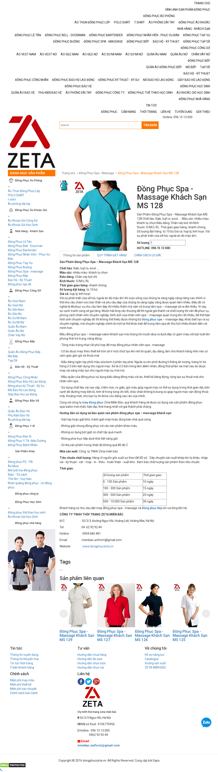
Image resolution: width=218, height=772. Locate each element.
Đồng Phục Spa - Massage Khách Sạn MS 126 (152, 635)
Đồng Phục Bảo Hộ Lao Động (27, 381)
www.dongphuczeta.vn (98, 546)
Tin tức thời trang (21, 663)
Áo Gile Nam (16, 309)
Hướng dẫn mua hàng (91, 654)
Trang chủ (68, 173)
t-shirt (12, 199)
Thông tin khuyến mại (24, 659)
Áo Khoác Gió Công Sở (22, 220)
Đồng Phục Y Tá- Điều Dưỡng (27, 440)
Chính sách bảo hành (24, 693)
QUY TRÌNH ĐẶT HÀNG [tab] (112, 255)
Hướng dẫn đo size (89, 659)
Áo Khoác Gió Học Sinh (23, 225)
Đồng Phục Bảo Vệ (27, 400)
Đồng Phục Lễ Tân (20, 241)
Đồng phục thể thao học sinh (27, 512)
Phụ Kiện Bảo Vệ (18, 415)
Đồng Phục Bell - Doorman (25, 246)
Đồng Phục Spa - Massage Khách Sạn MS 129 (77, 635)
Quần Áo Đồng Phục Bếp (24, 352)
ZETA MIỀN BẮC (155, 667)
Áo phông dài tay (19, 419)
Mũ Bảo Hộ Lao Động (22, 390)
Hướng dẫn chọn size (91, 663)
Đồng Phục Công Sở (28, 290)
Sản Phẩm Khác (25, 451)
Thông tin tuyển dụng (24, 654)
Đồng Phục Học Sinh (28, 502)
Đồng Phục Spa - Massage (96, 173)
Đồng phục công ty (27, 493)
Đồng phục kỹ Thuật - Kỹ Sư (26, 385)
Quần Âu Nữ (16, 331)
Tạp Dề (12, 360)
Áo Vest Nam (17, 301)
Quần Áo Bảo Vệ (19, 411)
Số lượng (143, 242)
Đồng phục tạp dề (19, 284)
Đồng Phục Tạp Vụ (20, 263)
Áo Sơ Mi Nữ (16, 322)
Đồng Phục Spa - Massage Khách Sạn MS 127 (114, 635)
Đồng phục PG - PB (20, 461)
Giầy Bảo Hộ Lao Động (22, 394)
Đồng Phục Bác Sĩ (19, 436)
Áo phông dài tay (19, 203)
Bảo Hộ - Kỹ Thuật (20, 280)
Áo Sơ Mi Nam (17, 318)
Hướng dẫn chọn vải (90, 667)
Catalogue (152, 659)
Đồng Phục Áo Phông (28, 180)
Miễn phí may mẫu (22, 680)
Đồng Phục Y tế (25, 426)
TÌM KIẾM (150, 125)
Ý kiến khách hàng (22, 667)
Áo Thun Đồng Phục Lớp (24, 191)
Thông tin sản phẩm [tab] (76, 255)
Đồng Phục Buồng (20, 267)
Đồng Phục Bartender (22, 250)
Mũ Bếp (13, 356)
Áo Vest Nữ (15, 305)
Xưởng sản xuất (155, 663)
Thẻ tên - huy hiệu (20, 479)
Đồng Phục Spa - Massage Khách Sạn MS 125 (190, 635)
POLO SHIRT (16, 195)
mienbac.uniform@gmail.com (98, 745)
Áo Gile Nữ (15, 314)
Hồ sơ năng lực (154, 654)
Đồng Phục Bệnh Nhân (22, 445)
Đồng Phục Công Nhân (23, 377)
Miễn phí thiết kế (20, 684)
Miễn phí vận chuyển (23, 688)
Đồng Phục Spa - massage (25, 271)
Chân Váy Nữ (16, 335)
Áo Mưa (13, 466)
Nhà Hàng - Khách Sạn (29, 231)
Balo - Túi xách (17, 474)
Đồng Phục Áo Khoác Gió (31, 210)
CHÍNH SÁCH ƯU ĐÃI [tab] (147, 255)
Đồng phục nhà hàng (28, 523)
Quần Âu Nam (17, 326)
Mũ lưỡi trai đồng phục (22, 470)
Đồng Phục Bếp (18, 275)
